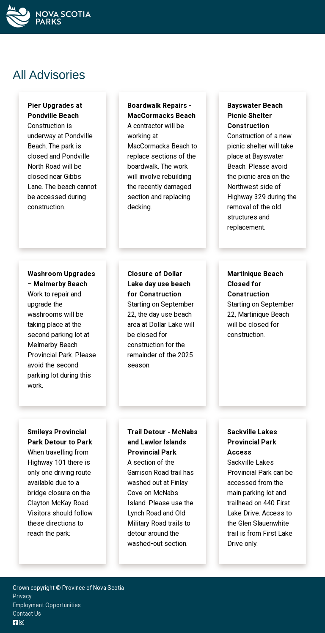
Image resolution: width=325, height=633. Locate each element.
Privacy (22, 596)
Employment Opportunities (47, 605)
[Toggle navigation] (312, 17)
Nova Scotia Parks (48, 15)
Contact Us (27, 613)
